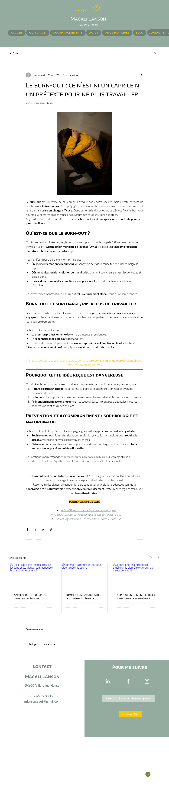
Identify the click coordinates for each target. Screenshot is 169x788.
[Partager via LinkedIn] (42, 529)
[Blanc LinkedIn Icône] (108, 681)
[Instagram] (147, 681)
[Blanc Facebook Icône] (128, 681)
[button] (154, 53)
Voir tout (154, 557)
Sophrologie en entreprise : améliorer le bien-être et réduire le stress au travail (136, 596)
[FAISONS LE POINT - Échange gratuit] (128, 698)
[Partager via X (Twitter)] (35, 529)
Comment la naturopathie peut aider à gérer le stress (83, 596)
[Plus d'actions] (141, 75)
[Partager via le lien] (50, 529)
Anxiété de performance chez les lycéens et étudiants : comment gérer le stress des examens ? (32, 596)
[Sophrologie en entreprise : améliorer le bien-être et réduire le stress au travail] (136, 576)
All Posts (14, 53)
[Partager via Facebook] (27, 529)
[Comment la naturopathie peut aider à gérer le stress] (84, 576)
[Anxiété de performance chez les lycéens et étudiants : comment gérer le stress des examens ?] (33, 576)
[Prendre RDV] (130, 714)
